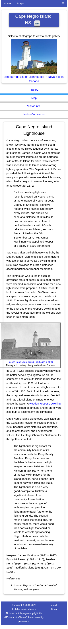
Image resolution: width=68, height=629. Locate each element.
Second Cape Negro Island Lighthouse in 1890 (30, 362)
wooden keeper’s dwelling (45, 403)
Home (7, 3)
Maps (20, 3)
